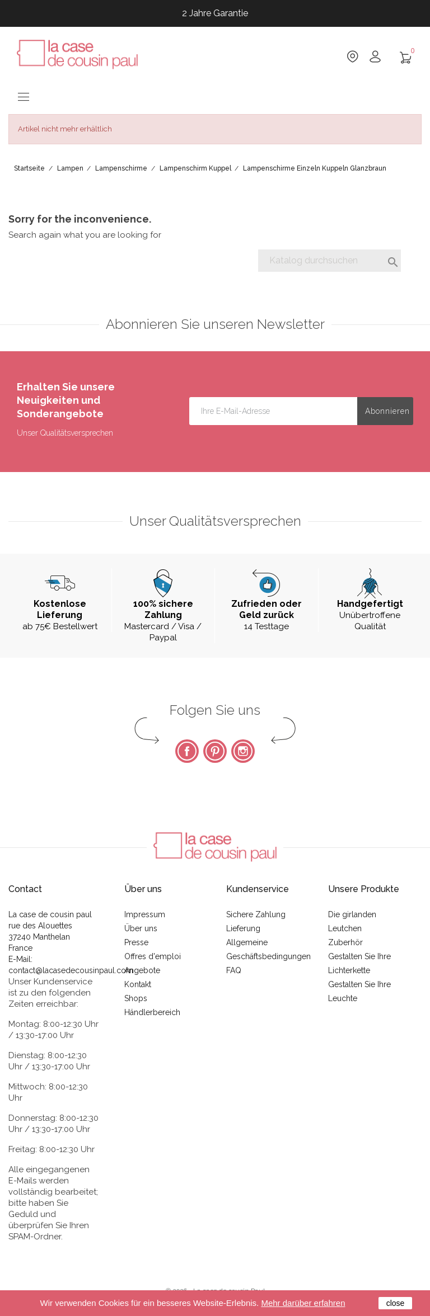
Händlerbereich (152, 1012)
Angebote (142, 970)
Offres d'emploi (152, 956)
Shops (135, 998)
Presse (136, 942)
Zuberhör (345, 942)
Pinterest (215, 751)
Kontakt (137, 984)
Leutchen (345, 928)
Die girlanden (352, 914)
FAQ (233, 970)
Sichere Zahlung (256, 914)
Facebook (187, 751)
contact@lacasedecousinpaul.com (70, 970)
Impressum (144, 914)
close (395, 1303)
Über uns (140, 928)
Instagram (243, 751)
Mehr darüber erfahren (303, 1303)
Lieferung (243, 928)
